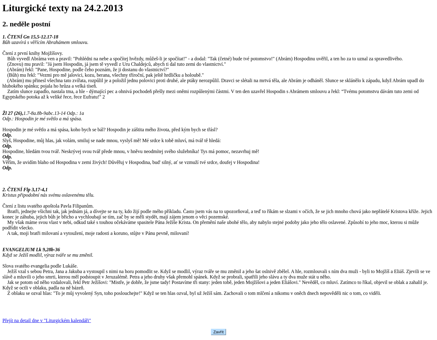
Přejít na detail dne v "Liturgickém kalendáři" (46, 320)
